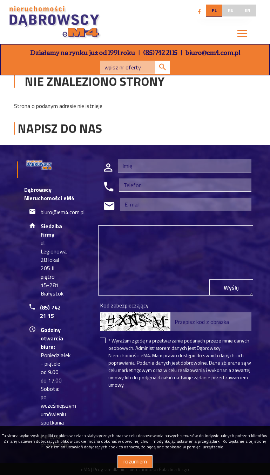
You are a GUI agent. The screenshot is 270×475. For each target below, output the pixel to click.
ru (231, 10)
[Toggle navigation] (242, 34)
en (247, 10)
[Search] (135, 67)
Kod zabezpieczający (124, 305)
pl (214, 10)
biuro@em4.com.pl (212, 52)
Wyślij (231, 287)
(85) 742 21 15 (160, 52)
